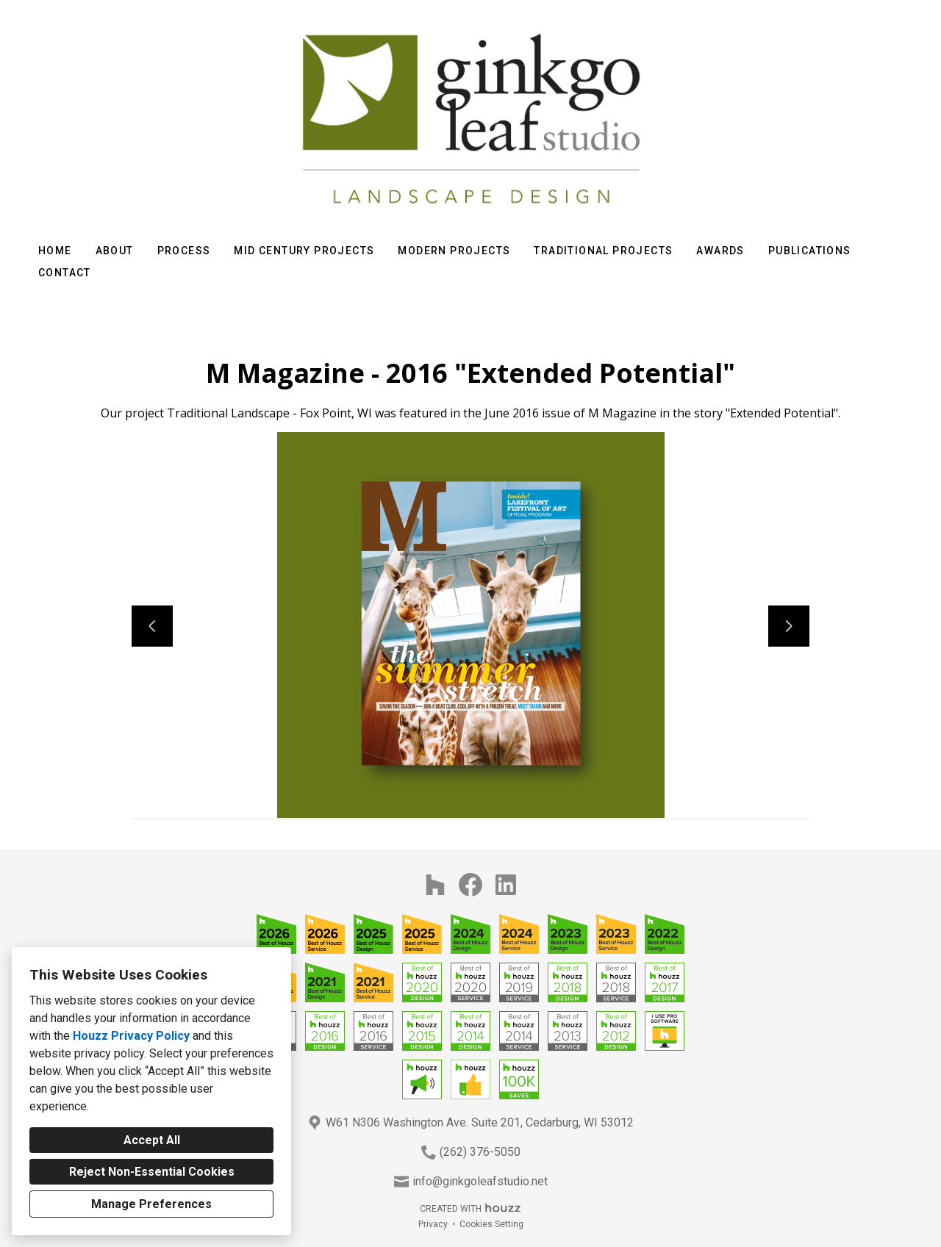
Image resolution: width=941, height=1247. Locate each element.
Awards (720, 250)
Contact (64, 272)
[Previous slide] (152, 626)
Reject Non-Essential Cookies (152, 1172)
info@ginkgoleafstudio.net (480, 1181)
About (115, 250)
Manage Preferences (151, 1204)
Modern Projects (454, 250)
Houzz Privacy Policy (131, 1036)
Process (184, 250)
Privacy (433, 1224)
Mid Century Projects (304, 250)
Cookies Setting (491, 1224)
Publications (809, 250)
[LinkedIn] (505, 884)
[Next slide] (788, 626)
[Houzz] (435, 884)
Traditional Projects (603, 250)
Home (55, 250)
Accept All (152, 1140)
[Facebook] (470, 884)
